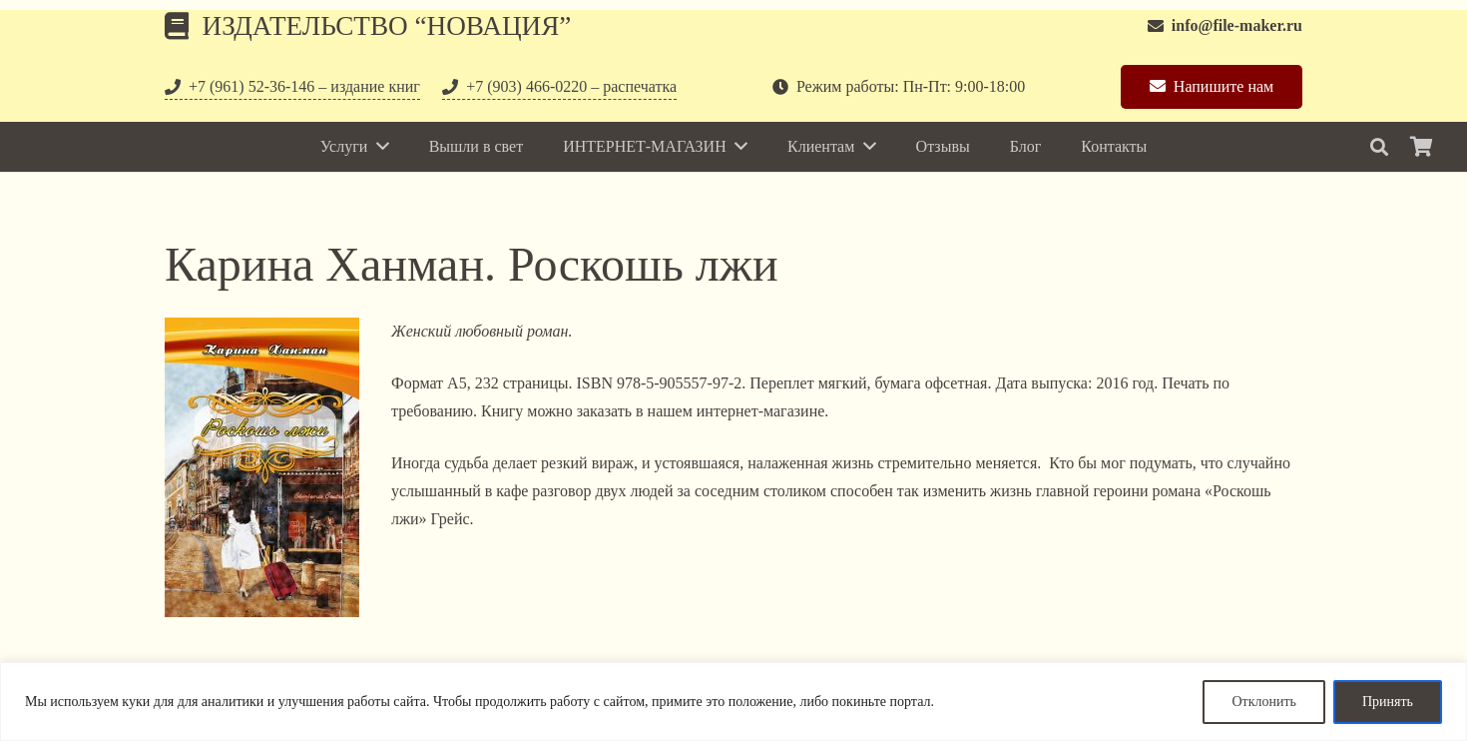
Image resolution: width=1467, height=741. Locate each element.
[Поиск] (1379, 147)
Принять (1387, 701)
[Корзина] (1421, 147)
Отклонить (1263, 701)
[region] (733, 701)
